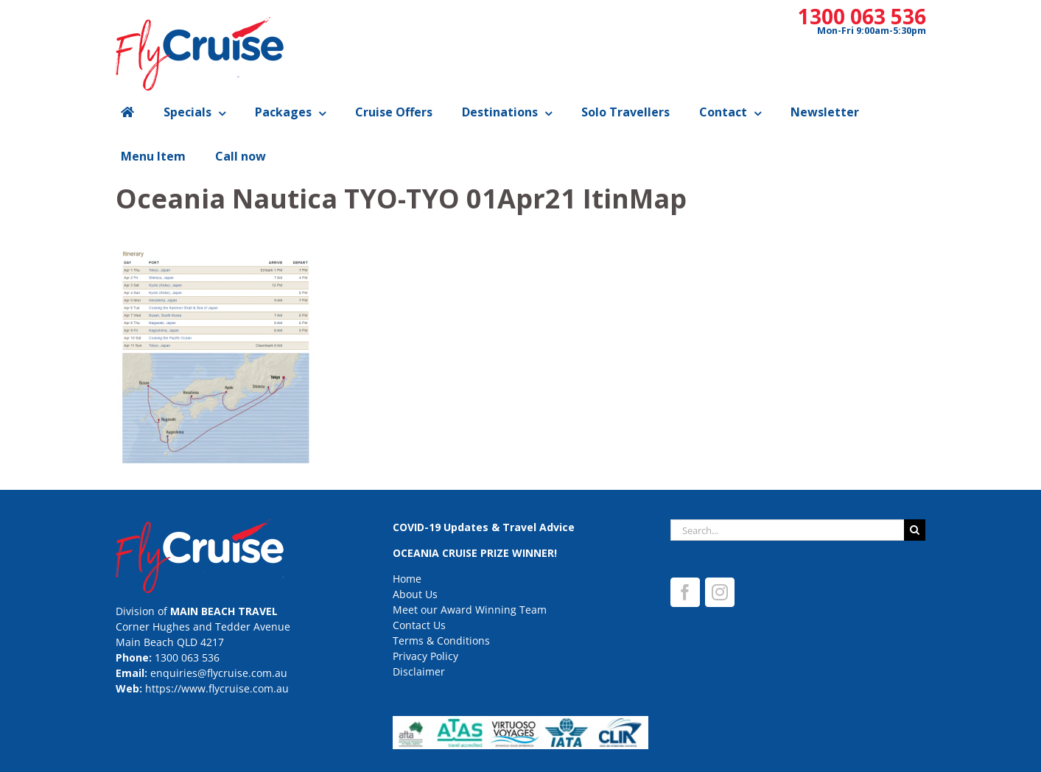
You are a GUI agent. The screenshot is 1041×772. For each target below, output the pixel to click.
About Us (415, 594)
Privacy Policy (425, 656)
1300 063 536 (862, 16)
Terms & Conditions (441, 641)
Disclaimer (419, 671)
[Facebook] (685, 592)
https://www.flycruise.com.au (217, 688)
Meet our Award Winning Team (470, 610)
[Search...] (787, 530)
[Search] (914, 530)
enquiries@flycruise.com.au (218, 673)
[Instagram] (720, 592)
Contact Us (419, 625)
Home (407, 579)
